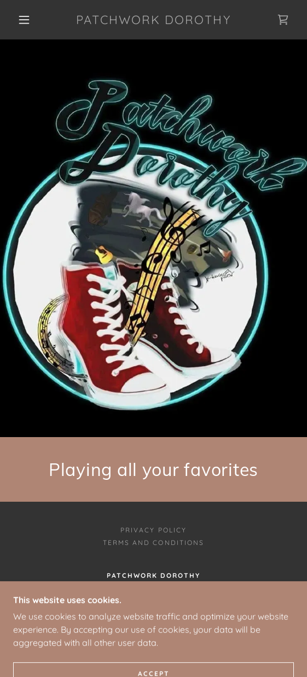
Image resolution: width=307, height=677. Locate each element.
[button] (27, 20)
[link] (153, 20)
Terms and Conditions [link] (153, 542)
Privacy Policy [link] (153, 530)
